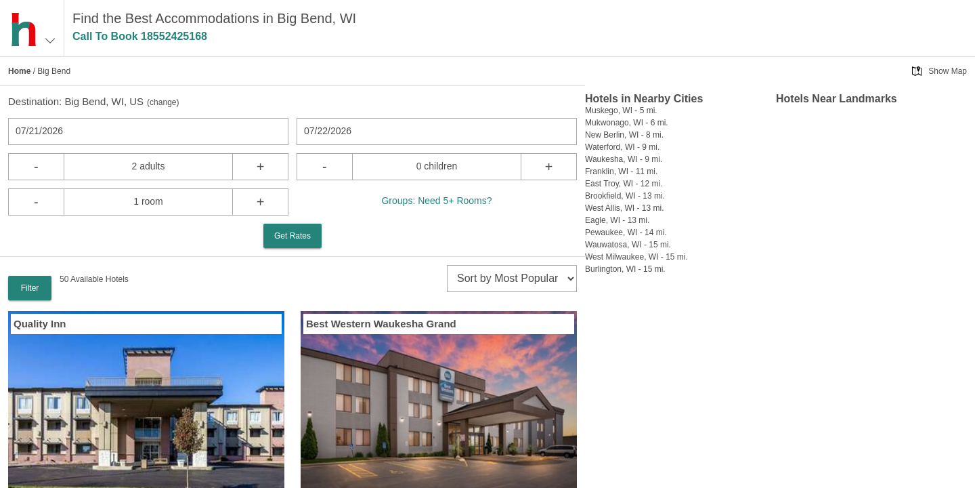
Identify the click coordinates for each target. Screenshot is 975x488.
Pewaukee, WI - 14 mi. (626, 232)
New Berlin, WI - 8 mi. (624, 135)
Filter (30, 288)
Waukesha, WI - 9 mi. (623, 159)
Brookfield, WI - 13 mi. (625, 196)
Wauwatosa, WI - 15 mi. (628, 244)
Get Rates (292, 236)
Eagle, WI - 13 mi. (617, 220)
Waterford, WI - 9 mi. (622, 147)
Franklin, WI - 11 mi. (621, 171)
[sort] (512, 278)
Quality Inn (40, 323)
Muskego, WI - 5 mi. (621, 110)
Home (19, 71)
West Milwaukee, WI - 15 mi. (636, 257)
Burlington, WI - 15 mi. (625, 269)
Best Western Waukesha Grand (381, 323)
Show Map (947, 71)
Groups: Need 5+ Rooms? (436, 200)
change (163, 102)
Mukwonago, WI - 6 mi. (626, 122)
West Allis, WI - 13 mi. (624, 208)
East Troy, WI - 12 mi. (623, 183)
